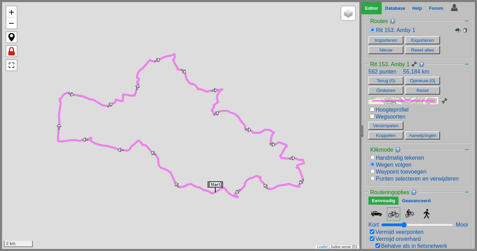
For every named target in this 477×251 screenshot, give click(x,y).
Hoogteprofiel (389, 110)
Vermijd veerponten (397, 232)
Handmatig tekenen (397, 158)
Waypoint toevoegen (398, 172)
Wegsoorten (387, 117)
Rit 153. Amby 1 (395, 30)
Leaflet (322, 247)
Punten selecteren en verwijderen (414, 179)
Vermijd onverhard (395, 239)
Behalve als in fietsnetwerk (411, 246)
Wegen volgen (390, 165)
